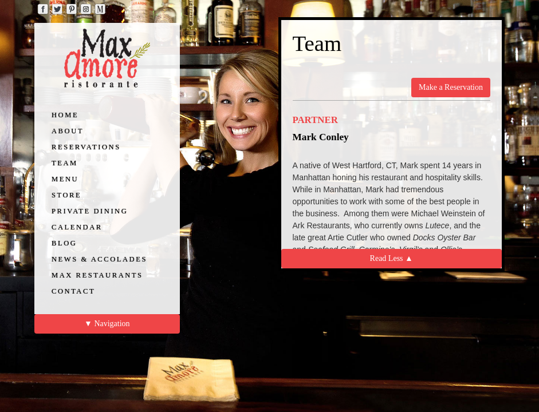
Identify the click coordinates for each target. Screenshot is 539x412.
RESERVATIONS (86, 147)
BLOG (64, 243)
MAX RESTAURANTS (97, 275)
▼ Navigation (107, 323)
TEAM (65, 163)
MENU (65, 179)
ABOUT (68, 131)
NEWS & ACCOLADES (99, 259)
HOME (65, 115)
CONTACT (73, 291)
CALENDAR (77, 227)
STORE (66, 195)
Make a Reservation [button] (451, 87)
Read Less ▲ (391, 258)
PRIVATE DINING (90, 211)
